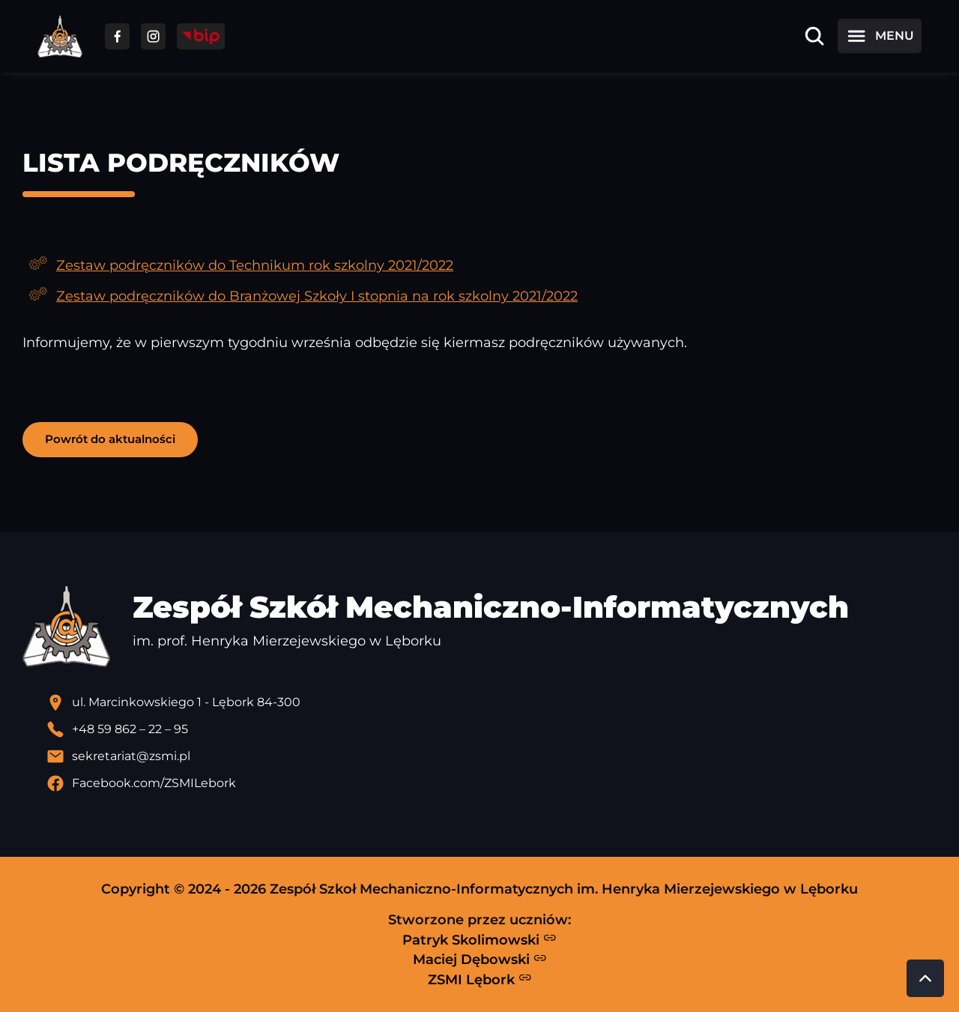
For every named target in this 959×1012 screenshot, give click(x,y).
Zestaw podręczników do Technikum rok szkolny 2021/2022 (254, 265)
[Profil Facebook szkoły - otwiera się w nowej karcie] (491, 783)
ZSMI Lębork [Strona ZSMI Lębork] (480, 979)
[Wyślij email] (491, 756)
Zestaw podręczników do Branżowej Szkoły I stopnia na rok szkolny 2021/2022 (317, 296)
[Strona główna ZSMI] (59, 36)
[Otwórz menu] (880, 36)
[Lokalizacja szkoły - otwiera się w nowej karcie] (491, 702)
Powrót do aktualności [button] (110, 439)
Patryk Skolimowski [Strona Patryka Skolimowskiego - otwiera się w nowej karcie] (479, 939)
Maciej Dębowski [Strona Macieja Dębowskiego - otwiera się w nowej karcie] (480, 959)
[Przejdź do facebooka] (117, 36)
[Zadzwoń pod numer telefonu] (491, 729)
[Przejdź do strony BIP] (201, 36)
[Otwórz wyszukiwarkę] (814, 35)
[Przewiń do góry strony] (925, 978)
